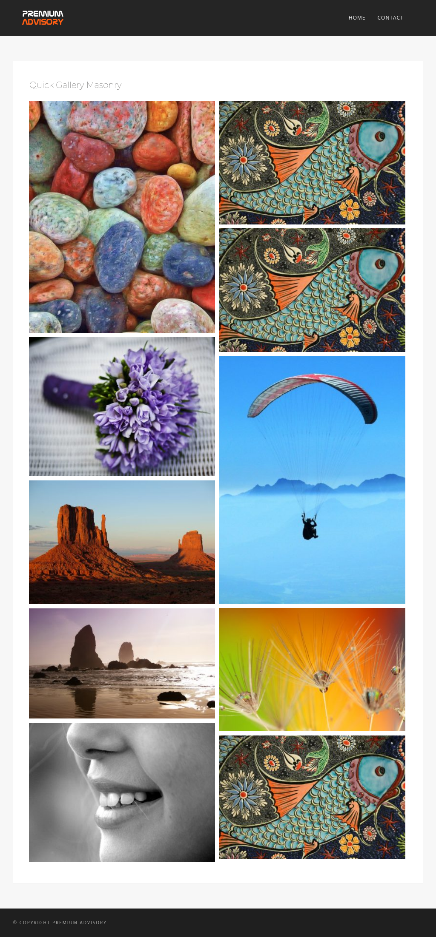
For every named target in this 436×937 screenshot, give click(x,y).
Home (357, 17)
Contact (390, 17)
